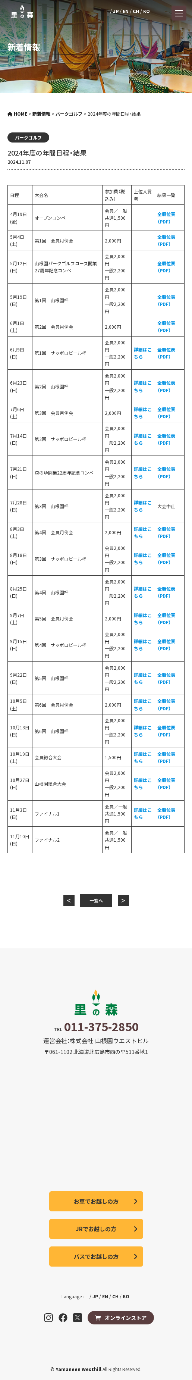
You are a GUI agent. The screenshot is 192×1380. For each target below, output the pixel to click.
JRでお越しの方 (96, 1229)
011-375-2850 (101, 1026)
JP (116, 11)
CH (136, 11)
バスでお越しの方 (96, 1256)
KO (146, 11)
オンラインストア (126, 1317)
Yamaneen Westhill (79, 1369)
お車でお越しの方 (96, 1201)
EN (126, 11)
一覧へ (96, 900)
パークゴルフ (28, 137)
